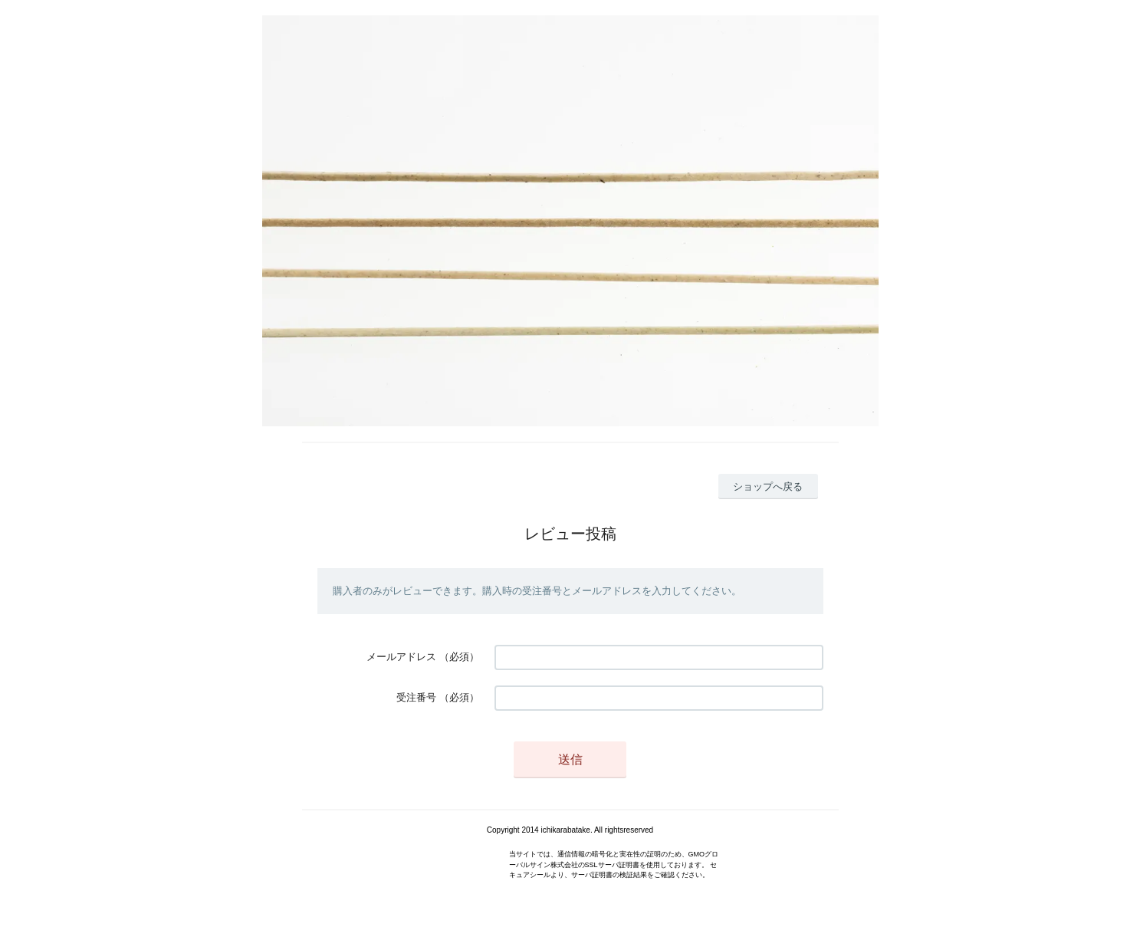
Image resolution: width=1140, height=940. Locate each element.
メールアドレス (401, 656)
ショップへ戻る (768, 486)
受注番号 (416, 697)
